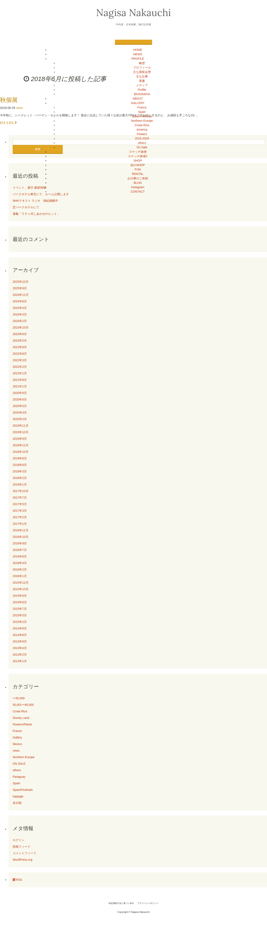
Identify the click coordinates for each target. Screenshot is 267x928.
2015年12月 (21, 582)
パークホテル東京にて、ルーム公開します (41, 194)
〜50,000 (19, 698)
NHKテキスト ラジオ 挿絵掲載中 (35, 200)
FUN (138, 169)
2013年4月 (20, 648)
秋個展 (9, 99)
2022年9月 (20, 347)
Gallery (17, 737)
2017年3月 (20, 510)
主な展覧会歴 (142, 72)
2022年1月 (20, 373)
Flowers (142, 134)
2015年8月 (20, 602)
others (142, 143)
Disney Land (21, 718)
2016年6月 (20, 556)
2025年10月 (21, 281)
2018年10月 (21, 451)
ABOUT (138, 98)
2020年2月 (20, 419)
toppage (18, 796)
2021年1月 (20, 386)
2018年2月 (20, 478)
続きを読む (8, 122)
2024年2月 (20, 321)
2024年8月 (20, 301)
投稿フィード (21, 846)
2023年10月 (21, 327)
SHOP (138, 160)
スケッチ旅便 (138, 151)
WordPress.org (22, 859)
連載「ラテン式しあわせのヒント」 (36, 213)
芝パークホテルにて (27, 207)
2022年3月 (20, 360)
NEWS (137, 54)
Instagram (137, 187)
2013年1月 (20, 661)
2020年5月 (20, 406)
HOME (137, 49)
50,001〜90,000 (23, 704)
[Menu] (133, 42)
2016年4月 (20, 563)
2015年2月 (20, 622)
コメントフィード (24, 853)
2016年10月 (21, 536)
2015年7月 (20, 608)
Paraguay (19, 776)
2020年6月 (20, 399)
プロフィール (142, 67)
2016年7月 (20, 550)
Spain (142, 112)
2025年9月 (20, 288)
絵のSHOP (138, 165)
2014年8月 (20, 635)
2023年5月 (20, 340)
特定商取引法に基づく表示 (121, 903)
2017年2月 (20, 517)
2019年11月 (21, 425)
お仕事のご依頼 (137, 178)
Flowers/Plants (22, 724)
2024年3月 (20, 314)
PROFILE (137, 58)
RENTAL (137, 174)
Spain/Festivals (142, 116)
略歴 (142, 63)
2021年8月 (20, 379)
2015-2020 (142, 138)
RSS (17, 879)
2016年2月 (20, 569)
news (19, 108)
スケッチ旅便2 (137, 156)
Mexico (17, 744)
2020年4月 (20, 412)
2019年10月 (21, 432)
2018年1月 (20, 484)
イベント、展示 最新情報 (29, 187)
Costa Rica (142, 125)
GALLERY (137, 103)
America (141, 129)
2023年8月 (20, 334)
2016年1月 (20, 576)
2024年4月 (20, 308)
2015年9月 (20, 595)
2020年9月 (20, 393)
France (142, 107)
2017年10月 (21, 491)
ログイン (19, 840)
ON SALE (19, 763)
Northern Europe (142, 120)
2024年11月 (21, 294)
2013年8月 (20, 641)
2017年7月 (20, 497)
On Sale (142, 147)
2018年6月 (20, 465)
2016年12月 (21, 530)
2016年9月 (20, 543)
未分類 (17, 803)
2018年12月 (21, 445)
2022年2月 (20, 366)
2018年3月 (20, 471)
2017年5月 (20, 504)
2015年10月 (21, 589)
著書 (142, 81)
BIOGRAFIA (142, 94)
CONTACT (138, 191)
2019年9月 (20, 438)
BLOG (138, 182)
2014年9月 (20, 628)
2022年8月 (20, 353)
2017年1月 (20, 523)
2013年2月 (20, 654)
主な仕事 (142, 76)
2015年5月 (20, 615)
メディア (142, 85)
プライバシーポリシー (147, 903)
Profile (142, 89)
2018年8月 (20, 458)
